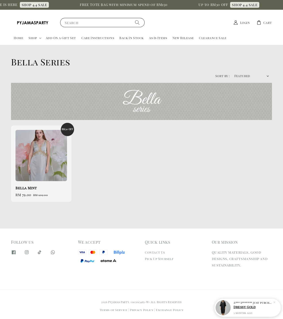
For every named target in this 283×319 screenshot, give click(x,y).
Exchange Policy (170, 310)
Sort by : (222, 76)
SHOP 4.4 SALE (36, 4)
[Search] (137, 22)
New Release (183, 38)
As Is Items (158, 38)
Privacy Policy (141, 310)
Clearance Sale (212, 38)
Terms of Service (114, 310)
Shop (33, 38)
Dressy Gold (244, 307)
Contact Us (155, 252)
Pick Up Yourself (159, 259)
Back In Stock (131, 38)
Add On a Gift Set (61, 38)
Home (18, 38)
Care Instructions (97, 38)
